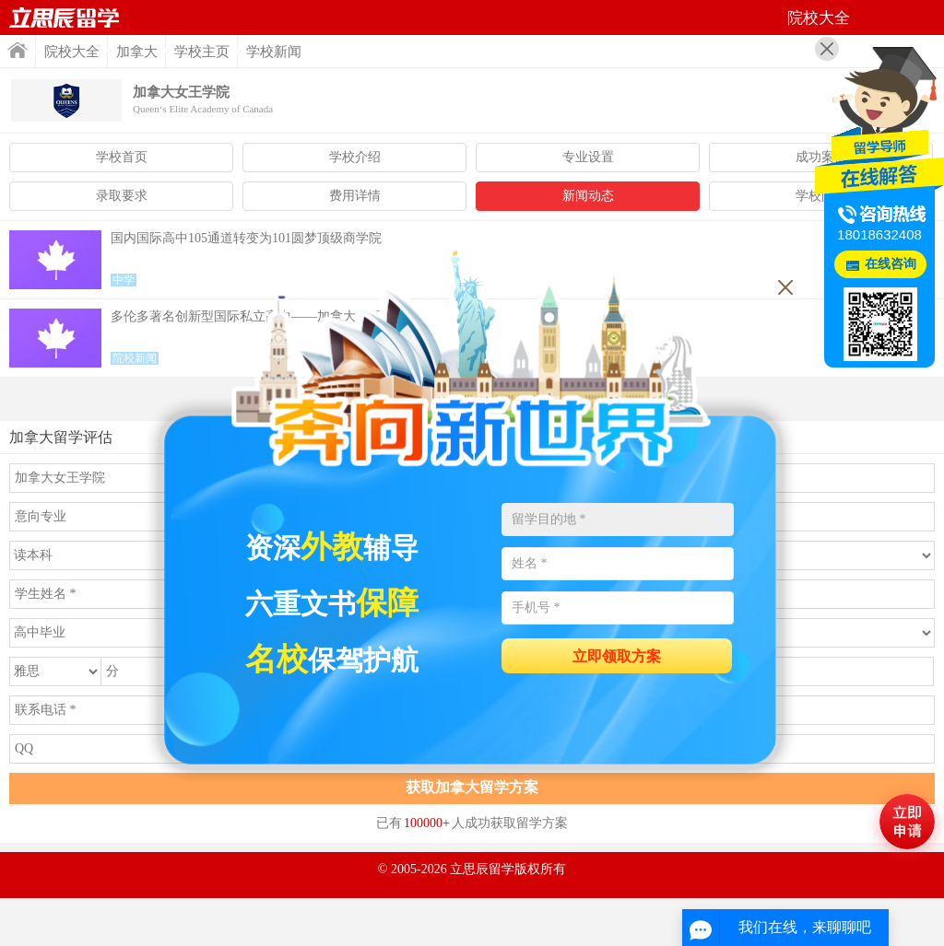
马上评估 (907, 821)
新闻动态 (588, 196)
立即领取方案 (616, 656)
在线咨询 (890, 264)
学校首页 (122, 157)
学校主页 (202, 51)
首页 (64, 17)
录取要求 (122, 196)
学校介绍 (355, 157)
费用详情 (355, 196)
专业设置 (588, 157)
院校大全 (72, 51)
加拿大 (137, 51)
